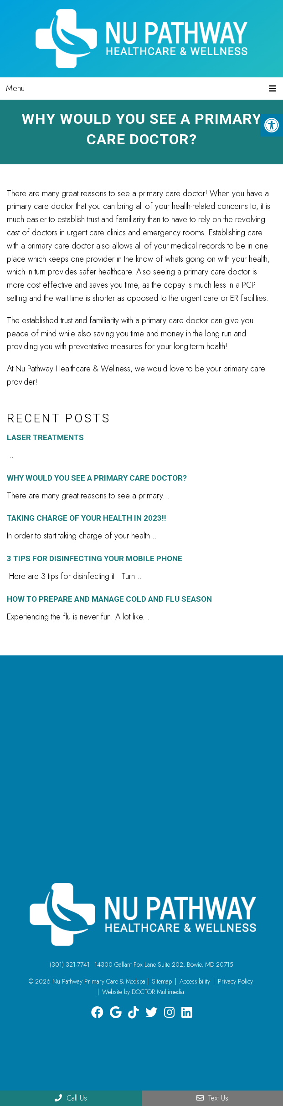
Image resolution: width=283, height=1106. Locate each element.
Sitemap (162, 981)
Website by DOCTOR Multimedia (143, 991)
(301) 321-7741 (70, 964)
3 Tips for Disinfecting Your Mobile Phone (94, 558)
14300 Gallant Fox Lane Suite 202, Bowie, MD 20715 (163, 964)
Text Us (212, 1098)
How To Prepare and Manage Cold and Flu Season (109, 599)
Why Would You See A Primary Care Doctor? (97, 477)
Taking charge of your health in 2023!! (86, 518)
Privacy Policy (235, 981)
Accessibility (195, 981)
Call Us (71, 1098)
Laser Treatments (45, 437)
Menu (15, 88)
